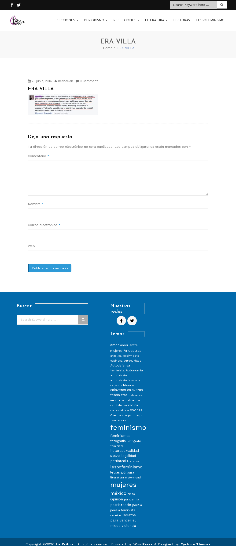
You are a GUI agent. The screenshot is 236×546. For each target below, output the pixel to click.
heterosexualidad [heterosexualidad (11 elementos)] (124, 446)
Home (107, 43)
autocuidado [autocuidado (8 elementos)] (132, 356)
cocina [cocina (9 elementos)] (133, 400)
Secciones (66, 18)
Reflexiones (124, 18)
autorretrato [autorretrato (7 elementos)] (118, 371)
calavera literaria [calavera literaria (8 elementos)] (122, 380)
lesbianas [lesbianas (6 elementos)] (133, 456)
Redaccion (64, 76)
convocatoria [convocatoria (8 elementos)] (119, 405)
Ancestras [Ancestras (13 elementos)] (132, 346)
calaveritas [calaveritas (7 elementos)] (133, 395)
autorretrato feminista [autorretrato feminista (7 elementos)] (125, 375)
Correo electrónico (44, 220)
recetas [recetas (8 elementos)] (116, 510)
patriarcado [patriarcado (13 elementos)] (120, 500)
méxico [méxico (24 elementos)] (118, 488)
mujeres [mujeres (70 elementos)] (123, 480)
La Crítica (65, 539)
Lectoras (181, 18)
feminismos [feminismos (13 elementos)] (120, 431)
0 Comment (87, 76)
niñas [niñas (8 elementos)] (131, 489)
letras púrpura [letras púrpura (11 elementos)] (122, 468)
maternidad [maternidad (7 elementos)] (133, 473)
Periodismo (94, 18)
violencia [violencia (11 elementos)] (129, 521)
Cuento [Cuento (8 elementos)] (115, 410)
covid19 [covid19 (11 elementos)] (136, 405)
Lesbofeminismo (210, 18)
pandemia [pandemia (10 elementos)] (131, 494)
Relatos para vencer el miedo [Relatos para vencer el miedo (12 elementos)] (123, 515)
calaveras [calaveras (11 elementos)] (118, 385)
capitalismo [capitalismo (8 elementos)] (118, 400)
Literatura (154, 18)
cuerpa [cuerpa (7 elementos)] (127, 410)
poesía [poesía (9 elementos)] (137, 500)
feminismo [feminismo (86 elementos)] (128, 423)
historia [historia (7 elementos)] (115, 451)
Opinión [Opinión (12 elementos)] (116, 494)
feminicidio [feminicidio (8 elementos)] (118, 415)
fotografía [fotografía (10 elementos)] (118, 436)
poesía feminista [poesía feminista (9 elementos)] (122, 505)
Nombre (36, 199)
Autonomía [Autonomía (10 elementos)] (134, 366)
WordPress (143, 539)
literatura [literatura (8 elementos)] (117, 473)
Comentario (38, 151)
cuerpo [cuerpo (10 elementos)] (138, 410)
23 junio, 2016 (40, 76)
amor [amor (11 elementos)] (114, 340)
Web (31, 241)
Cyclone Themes (195, 539)
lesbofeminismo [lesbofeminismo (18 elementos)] (126, 462)
